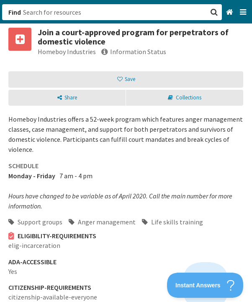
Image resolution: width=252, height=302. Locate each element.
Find (14, 12)
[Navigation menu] (244, 12)
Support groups (35, 222)
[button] (126, 151)
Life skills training (172, 222)
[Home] (230, 12)
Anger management (102, 222)
